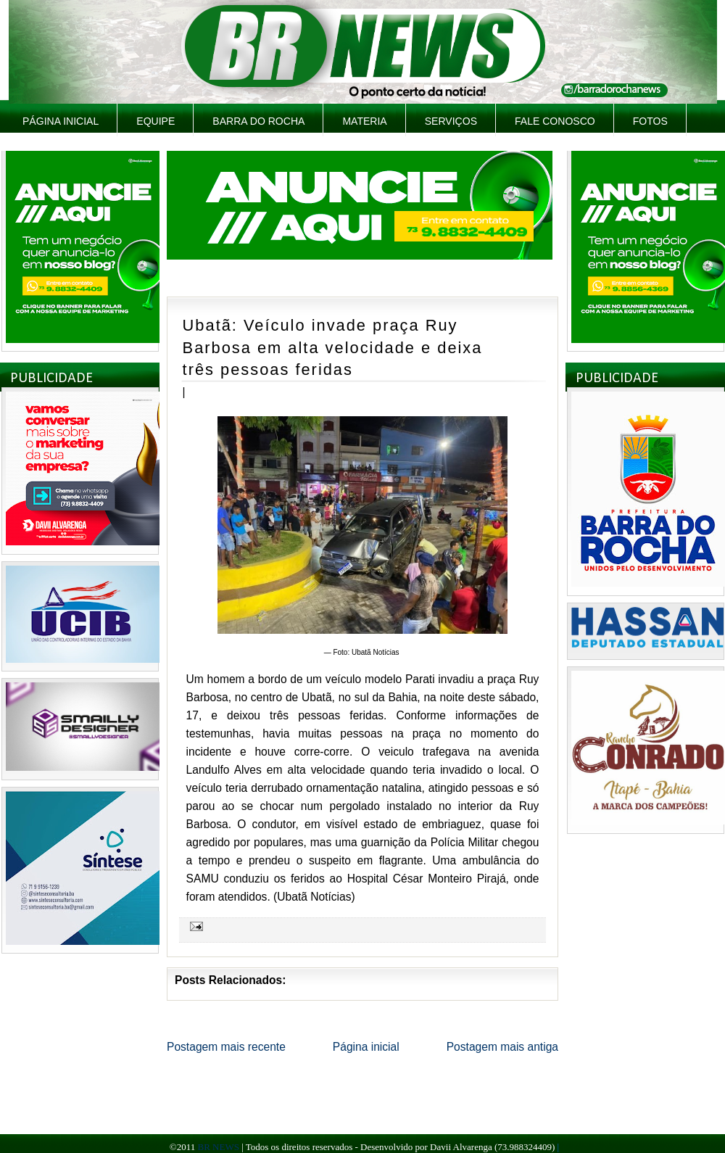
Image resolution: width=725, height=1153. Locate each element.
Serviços (451, 121)
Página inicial (60, 121)
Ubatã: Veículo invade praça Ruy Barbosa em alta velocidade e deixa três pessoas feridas (333, 347)
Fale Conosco (555, 121)
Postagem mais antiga (502, 1047)
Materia (364, 121)
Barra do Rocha (258, 121)
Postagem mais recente (226, 1047)
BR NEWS (218, 1146)
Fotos (650, 121)
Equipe (155, 121)
